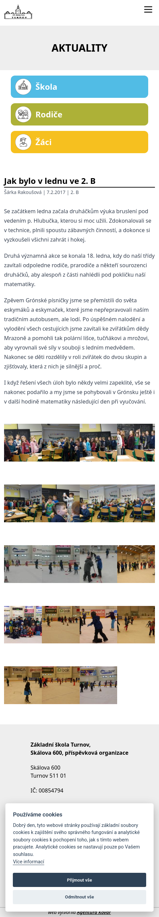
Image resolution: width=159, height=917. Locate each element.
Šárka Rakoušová (23, 192)
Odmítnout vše (79, 896)
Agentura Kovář (94, 912)
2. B (75, 192)
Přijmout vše (79, 880)
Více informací (28, 862)
